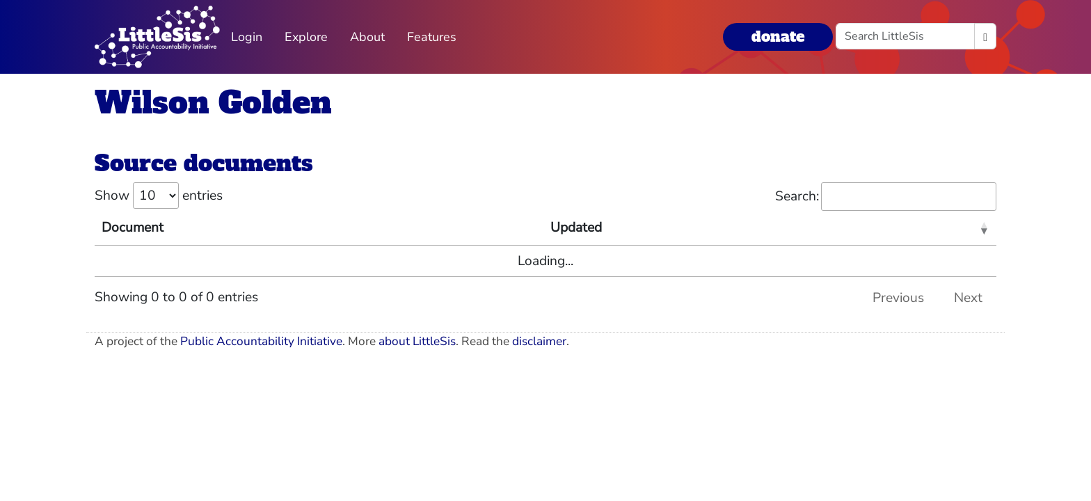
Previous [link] (898, 298)
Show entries (159, 195)
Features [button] (431, 37)
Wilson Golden (213, 102)
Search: (885, 196)
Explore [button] (306, 37)
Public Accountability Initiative (261, 341)
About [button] (367, 37)
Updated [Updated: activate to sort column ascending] (576, 227)
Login (246, 37)
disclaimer (539, 341)
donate (777, 36)
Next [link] (968, 298)
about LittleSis (417, 341)
